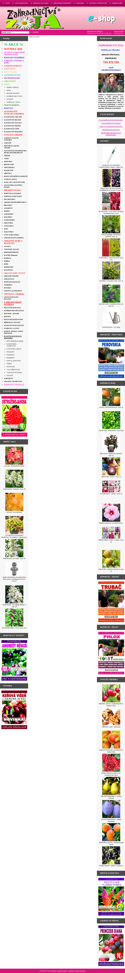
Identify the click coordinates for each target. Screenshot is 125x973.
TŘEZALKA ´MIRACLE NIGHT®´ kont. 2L (111, 454)
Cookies (53, 971)
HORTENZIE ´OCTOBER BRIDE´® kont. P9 (14, 606)
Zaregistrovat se (92, 33)
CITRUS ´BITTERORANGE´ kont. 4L (111, 407)
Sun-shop (82, 971)
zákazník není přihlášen (95, 31)
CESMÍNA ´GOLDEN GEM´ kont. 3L (111, 281)
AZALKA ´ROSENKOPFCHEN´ (14, 466)
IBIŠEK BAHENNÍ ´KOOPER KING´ (111, 523)
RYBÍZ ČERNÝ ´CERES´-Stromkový (111, 866)
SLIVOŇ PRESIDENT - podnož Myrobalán (111, 820)
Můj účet (108, 33)
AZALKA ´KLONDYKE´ (14, 512)
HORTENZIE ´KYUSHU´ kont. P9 (14, 558)
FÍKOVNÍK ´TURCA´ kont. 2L (111, 477)
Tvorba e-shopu (62, 971)
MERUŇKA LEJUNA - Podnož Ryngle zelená (111, 843)
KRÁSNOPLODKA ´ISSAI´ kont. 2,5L (14, 628)
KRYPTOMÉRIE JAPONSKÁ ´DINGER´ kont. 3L (111, 235)
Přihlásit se (101, 33)
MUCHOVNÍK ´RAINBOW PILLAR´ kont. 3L (111, 305)
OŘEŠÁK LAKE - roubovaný (111, 727)
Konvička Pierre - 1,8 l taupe (111, 327)
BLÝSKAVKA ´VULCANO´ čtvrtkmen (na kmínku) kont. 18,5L (111, 212)
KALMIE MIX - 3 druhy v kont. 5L (111, 494)
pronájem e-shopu (73, 971)
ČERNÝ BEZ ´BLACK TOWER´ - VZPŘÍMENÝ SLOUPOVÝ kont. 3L (111, 189)
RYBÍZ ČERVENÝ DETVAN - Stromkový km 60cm (111, 774)
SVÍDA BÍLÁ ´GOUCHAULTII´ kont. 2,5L (111, 259)
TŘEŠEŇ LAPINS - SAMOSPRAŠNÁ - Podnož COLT (111, 705)
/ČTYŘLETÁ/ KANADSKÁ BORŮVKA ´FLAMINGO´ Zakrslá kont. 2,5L (14, 537)
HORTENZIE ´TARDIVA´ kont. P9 (14, 489)
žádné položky (118, 33)
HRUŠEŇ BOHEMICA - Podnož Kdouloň (111, 797)
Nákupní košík (119, 31)
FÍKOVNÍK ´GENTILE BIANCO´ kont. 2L (111, 570)
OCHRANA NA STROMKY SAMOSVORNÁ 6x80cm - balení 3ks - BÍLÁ (111, 167)
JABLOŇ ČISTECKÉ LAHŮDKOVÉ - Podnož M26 (111, 751)
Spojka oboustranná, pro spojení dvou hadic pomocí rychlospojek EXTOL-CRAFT (14, 579)
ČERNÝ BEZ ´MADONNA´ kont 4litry (111, 430)
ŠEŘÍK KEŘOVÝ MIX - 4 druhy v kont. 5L (111, 541)
